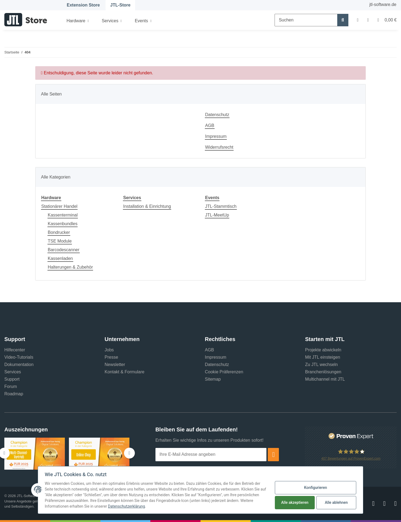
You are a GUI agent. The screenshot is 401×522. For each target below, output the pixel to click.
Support (12, 379)
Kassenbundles (62, 223)
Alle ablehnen (336, 503)
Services (12, 372)
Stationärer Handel (59, 206)
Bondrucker (59, 232)
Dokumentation (19, 364)
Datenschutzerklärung (126, 506)
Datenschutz (217, 114)
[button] (358, 20)
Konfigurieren (315, 488)
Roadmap (13, 394)
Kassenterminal (63, 215)
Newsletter (115, 364)
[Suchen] (306, 20)
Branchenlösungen (323, 372)
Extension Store (83, 5)
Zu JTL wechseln (321, 364)
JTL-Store (120, 5)
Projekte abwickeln (323, 350)
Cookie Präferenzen (224, 372)
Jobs (109, 350)
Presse (111, 357)
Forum (10, 386)
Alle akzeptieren (294, 503)
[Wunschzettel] (368, 20)
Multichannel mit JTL (325, 379)
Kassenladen (60, 258)
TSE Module (60, 241)
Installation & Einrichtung (147, 206)
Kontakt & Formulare (125, 372)
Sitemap (213, 379)
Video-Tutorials (18, 357)
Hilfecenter (14, 350)
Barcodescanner (63, 249)
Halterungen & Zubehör (70, 267)
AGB (209, 125)
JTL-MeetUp (217, 215)
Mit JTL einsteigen (322, 357)
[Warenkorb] (385, 20)
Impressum (216, 136)
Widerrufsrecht (219, 147)
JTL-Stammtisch (221, 206)
